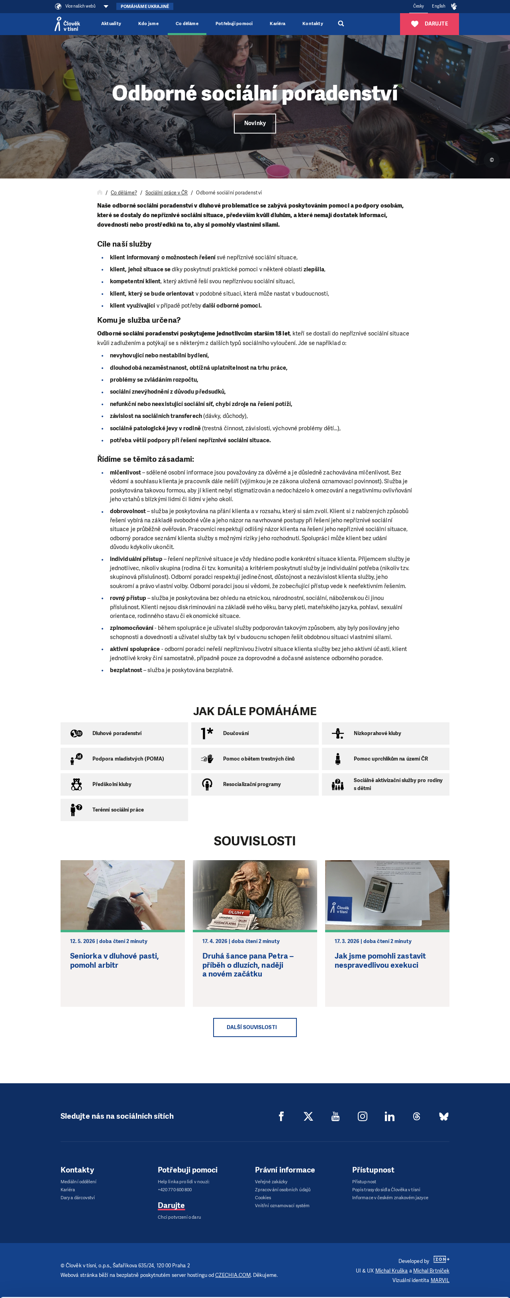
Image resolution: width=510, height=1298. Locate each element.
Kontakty (312, 24)
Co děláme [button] (187, 24)
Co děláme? (124, 193)
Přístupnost (364, 1182)
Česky (418, 6)
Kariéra (277, 24)
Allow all (443, 1255)
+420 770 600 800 (175, 1190)
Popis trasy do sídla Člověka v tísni (386, 1190)
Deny (443, 1286)
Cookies (263, 1198)
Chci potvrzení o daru (179, 1217)
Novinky (255, 123)
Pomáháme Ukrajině (145, 7)
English (438, 6)
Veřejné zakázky (271, 1182)
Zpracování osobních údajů (283, 1190)
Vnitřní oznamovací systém (282, 1206)
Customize (443, 1271)
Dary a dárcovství (78, 1198)
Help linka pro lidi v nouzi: (184, 1182)
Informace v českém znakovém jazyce (390, 1198)
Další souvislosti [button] (252, 1027)
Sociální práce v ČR (166, 193)
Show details (108, 1271)
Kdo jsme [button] (148, 24)
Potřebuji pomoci (234, 24)
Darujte (171, 1205)
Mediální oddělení (78, 1182)
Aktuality (111, 24)
